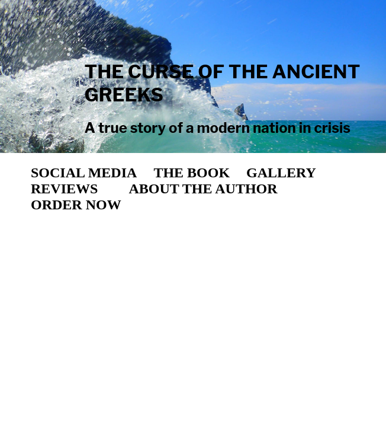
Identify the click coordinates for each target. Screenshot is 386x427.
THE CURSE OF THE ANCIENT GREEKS (222, 83)
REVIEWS (64, 188)
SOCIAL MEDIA (84, 172)
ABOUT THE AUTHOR (202, 188)
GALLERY (281, 172)
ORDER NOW (76, 204)
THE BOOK (191, 172)
